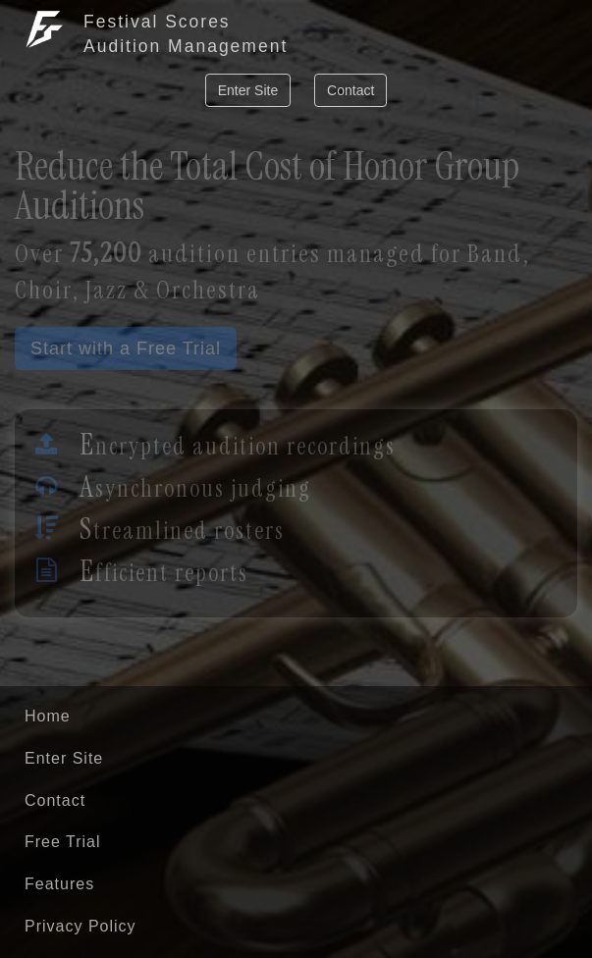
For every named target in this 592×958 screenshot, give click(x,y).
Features (59, 884)
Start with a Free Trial (125, 348)
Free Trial (63, 841)
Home (48, 716)
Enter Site (248, 90)
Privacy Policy (80, 926)
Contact (350, 90)
